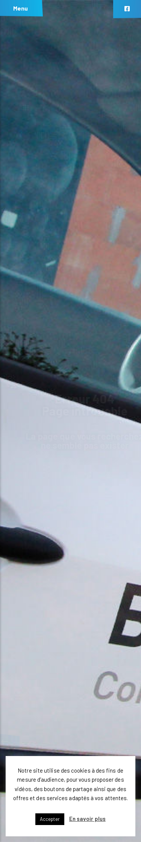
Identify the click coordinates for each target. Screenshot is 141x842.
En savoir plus (87, 818)
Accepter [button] (50, 819)
